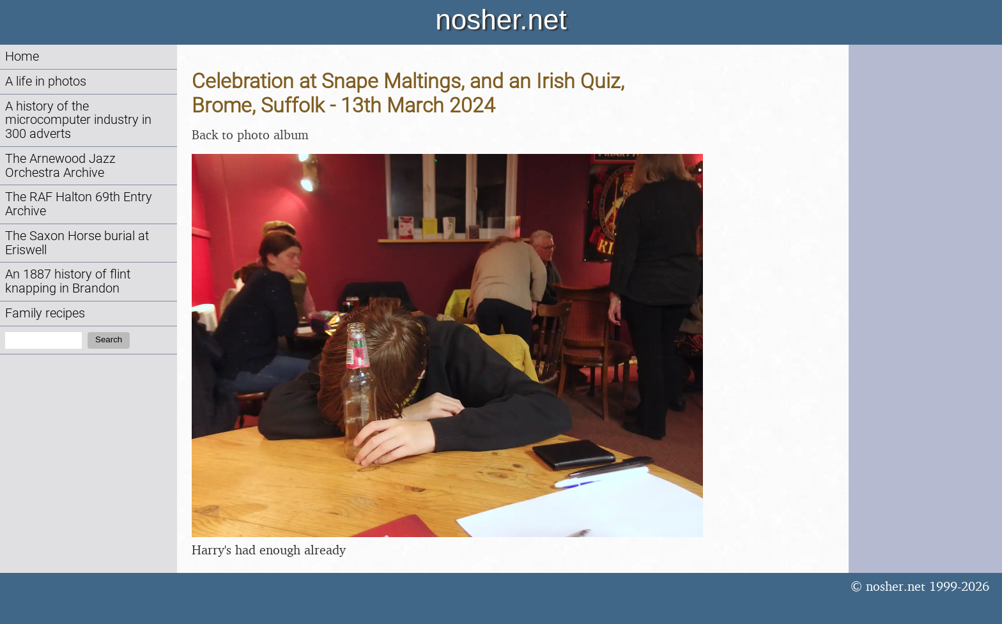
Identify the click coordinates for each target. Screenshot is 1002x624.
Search (108, 339)
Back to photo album (250, 134)
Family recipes (45, 313)
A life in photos (45, 81)
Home (22, 56)
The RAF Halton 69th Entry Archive (78, 204)
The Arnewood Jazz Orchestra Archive (60, 165)
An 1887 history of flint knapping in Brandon (67, 281)
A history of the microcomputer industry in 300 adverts (78, 120)
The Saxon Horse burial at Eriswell (77, 243)
